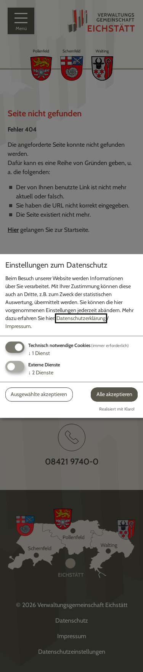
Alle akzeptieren (114, 394)
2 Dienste (40, 372)
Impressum (18, 326)
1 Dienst (39, 353)
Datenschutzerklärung (81, 318)
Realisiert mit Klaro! (117, 409)
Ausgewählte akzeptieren (39, 394)
